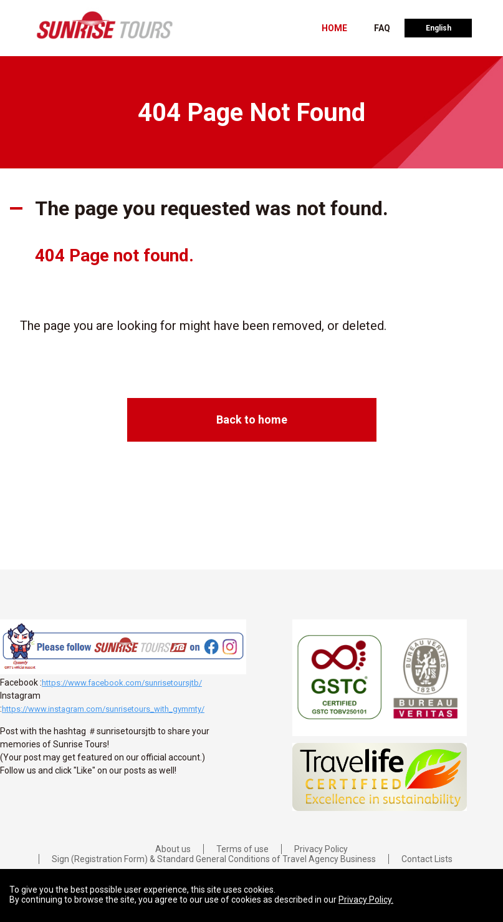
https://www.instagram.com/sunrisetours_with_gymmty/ (103, 709)
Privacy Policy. (365, 900)
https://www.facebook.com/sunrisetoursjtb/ (122, 682)
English (438, 28)
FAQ (382, 28)
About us (173, 849)
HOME (334, 28)
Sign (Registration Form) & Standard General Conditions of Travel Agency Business (214, 859)
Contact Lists (427, 859)
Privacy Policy (321, 849)
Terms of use (242, 849)
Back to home (251, 419)
